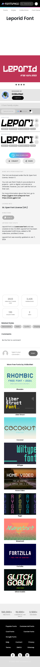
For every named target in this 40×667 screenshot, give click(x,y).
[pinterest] (27, 655)
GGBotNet (17, 94)
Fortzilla (20, 566)
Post (33, 353)
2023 (10, 298)
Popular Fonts (11, 626)
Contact (18, 98)
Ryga (20, 516)
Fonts (5, 10)
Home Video (20, 490)
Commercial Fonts (27, 626)
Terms (8, 647)
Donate (8, 218)
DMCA (19, 647)
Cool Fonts (10, 632)
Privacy (31, 642)
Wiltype (20, 465)
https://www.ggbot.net (11, 198)
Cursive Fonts (29, 632)
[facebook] (13, 655)
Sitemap (31, 647)
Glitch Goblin (20, 592)
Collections (23, 10)
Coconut (20, 440)
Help (7, 642)
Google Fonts (11, 637)
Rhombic (20, 389)
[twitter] (20, 655)
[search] (26, 4)
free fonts (6, 615)
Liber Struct (20, 415)
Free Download (20, 155)
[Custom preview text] (8, 111)
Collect (13, 161)
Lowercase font (21, 227)
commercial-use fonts (20, 615)
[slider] (20, 111)
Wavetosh (20, 541)
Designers (33, 615)
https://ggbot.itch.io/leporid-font (16, 196)
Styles (13, 10)
